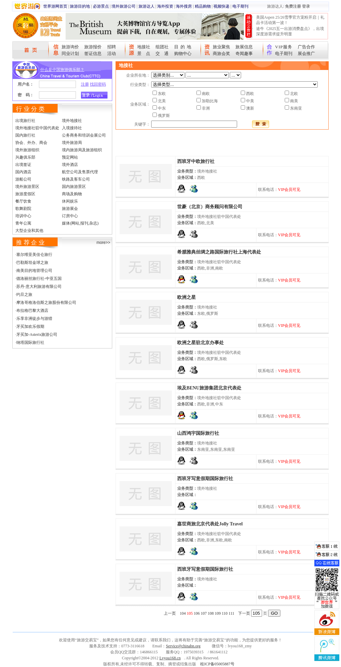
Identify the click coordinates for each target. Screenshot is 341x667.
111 (231, 613)
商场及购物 (72, 194)
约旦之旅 (24, 294)
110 (225, 613)
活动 (111, 53)
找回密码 (98, 84)
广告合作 (306, 46)
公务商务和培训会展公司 (84, 135)
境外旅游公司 (124, 6)
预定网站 (70, 157)
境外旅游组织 (27, 150)
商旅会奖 (221, 53)
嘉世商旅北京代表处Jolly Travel (210, 523)
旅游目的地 (80, 6)
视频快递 (221, 6)
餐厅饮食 (23, 201)
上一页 (170, 613)
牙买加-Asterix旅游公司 (36, 334)
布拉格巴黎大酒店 (32, 310)
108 (211, 613)
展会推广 (306, 53)
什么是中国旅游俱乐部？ (62, 69)
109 (218, 613)
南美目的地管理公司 (34, 270)
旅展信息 (244, 46)
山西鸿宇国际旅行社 (198, 433)
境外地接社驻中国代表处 (37, 128)
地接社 (143, 46)
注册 (85, 84)
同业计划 (70, 53)
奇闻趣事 (244, 53)
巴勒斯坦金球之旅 (32, 262)
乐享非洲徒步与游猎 (34, 318)
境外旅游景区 (27, 186)
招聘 (111, 46)
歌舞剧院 (23, 208)
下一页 (244, 613)
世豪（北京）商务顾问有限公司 (209, 206)
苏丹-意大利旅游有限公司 (39, 286)
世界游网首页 (55, 6)
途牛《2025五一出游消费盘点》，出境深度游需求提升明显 (290, 31)
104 (183, 613)
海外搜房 (184, 6)
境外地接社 (72, 120)
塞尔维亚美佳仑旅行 (34, 254)
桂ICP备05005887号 (217, 664)
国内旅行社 (25, 135)
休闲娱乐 (70, 201)
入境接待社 (72, 128)
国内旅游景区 (74, 186)
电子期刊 (240, 6)
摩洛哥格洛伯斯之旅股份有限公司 (46, 302)
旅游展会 (70, 208)
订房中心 (70, 216)
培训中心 (23, 216)
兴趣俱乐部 (25, 157)
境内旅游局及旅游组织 (82, 150)
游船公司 (23, 179)
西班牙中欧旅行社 (195, 161)
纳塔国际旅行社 (30, 342)
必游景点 (101, 6)
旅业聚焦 (221, 46)
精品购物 (203, 6)
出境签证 (23, 164)
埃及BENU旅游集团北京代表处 (209, 387)
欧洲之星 (186, 297)
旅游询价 (70, 46)
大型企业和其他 (29, 230)
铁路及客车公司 (76, 179)
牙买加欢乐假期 (30, 326)
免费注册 (293, 6)
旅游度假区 (25, 194)
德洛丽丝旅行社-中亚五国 (39, 278)
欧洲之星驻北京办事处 (200, 342)
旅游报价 (93, 46)
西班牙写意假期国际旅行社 (205, 478)
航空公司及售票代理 (80, 172)
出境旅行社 (25, 120)
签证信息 (93, 53)
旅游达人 (147, 6)
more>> (103, 242)
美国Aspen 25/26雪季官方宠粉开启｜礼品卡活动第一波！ (290, 20)
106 (197, 613)
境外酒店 (70, 164)
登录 (306, 6)
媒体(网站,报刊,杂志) (80, 223)
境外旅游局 (72, 142)
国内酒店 (23, 172)
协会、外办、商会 (31, 142)
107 (204, 613)
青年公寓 (23, 223)
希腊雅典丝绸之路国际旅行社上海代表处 (219, 252)
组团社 (162, 46)
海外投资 (165, 6)
